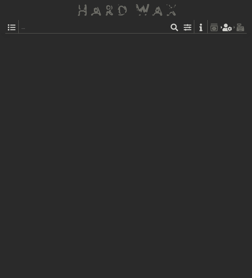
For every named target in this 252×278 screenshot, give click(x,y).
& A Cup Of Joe (100, 77)
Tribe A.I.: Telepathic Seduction (171, 77)
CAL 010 (95, 41)
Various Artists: (89, 95)
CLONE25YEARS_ (104, 88)
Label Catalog (177, 41)
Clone (79, 41)
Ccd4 (92, 131)
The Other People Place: (97, 48)
